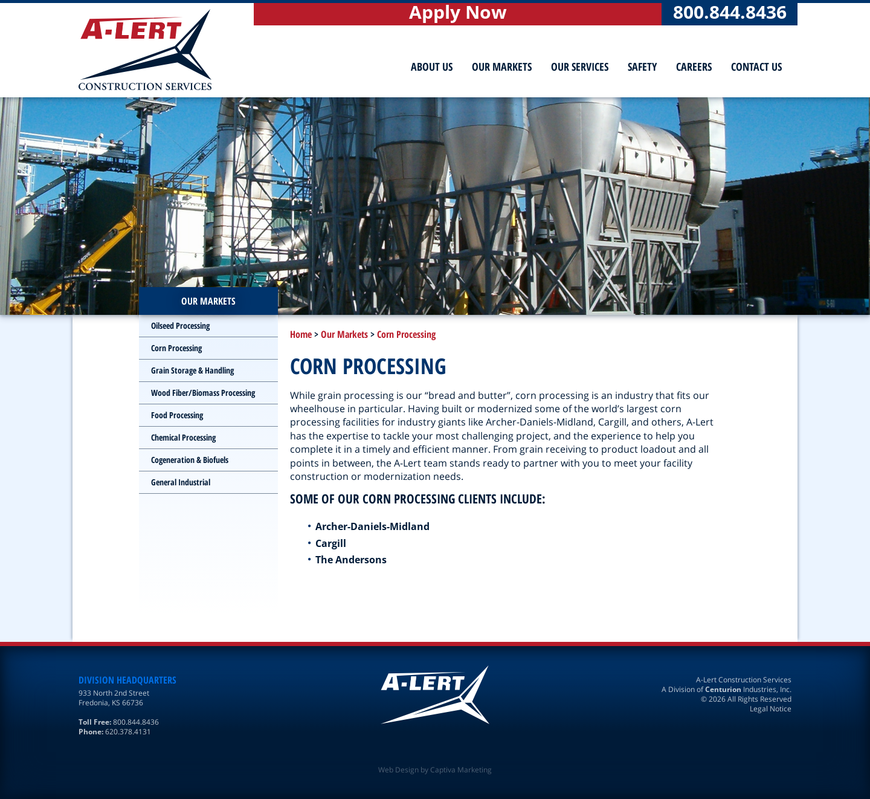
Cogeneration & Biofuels (189, 459)
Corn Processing (406, 334)
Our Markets (502, 66)
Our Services (579, 66)
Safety (642, 66)
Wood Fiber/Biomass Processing (203, 392)
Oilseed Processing (180, 325)
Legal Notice (770, 709)
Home (301, 334)
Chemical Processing (183, 437)
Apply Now (458, 13)
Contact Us (756, 66)
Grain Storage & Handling (192, 370)
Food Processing (177, 415)
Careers (694, 66)
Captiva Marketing (461, 770)
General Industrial (180, 482)
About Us (432, 66)
